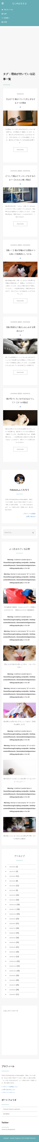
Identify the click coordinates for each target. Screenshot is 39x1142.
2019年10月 (12, 971)
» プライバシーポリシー (8, 1092)
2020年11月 (12, 909)
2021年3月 (12, 890)
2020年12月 (12, 904)
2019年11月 (12, 966)
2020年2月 (12, 952)
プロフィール (7, 9)
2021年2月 (12, 895)
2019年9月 (12, 975)
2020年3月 (12, 947)
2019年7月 (12, 985)
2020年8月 (12, 923)
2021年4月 (12, 885)
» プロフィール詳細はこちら (10, 1086)
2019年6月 (12, 990)
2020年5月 (12, 938)
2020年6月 (12, 933)
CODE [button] (5, 18)
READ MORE (20, 149)
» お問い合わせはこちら (8, 1089)
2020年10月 (12, 914)
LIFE (4, 22)
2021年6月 (12, 876)
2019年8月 (12, 980)
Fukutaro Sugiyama (15, 1138)
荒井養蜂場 (6, 1114)
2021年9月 (12, 867)
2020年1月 (12, 956)
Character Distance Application (11, 1109)
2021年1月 (12, 900)
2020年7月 (12, 928)
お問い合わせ (31, 516)
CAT (4, 14)
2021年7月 (12, 871)
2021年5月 (12, 881)
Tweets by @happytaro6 (8, 1129)
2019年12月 (12, 961)
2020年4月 (12, 942)
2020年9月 (12, 919)
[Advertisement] (19, 46)
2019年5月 (12, 994)
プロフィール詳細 (29, 513)
